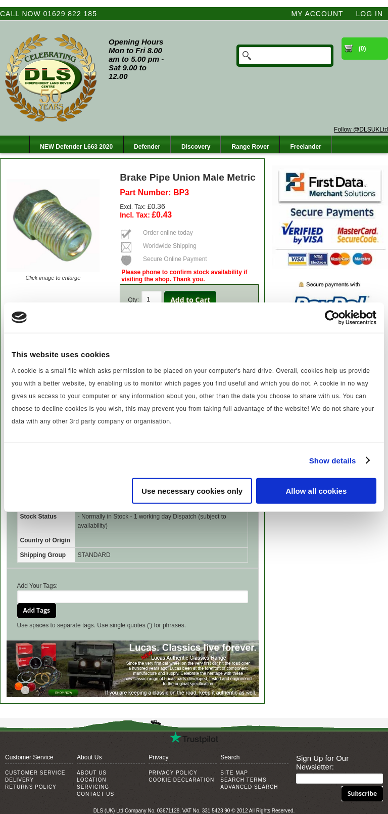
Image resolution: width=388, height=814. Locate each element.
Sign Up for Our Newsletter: (322, 762)
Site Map (234, 773)
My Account (318, 14)
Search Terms (243, 780)
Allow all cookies (316, 491)
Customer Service (35, 773)
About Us (92, 773)
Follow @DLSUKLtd (361, 129)
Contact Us (95, 794)
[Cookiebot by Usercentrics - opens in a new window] (332, 317)
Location (91, 780)
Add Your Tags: (37, 585)
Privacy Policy (173, 773)
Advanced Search (249, 787)
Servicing (93, 787)
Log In (369, 14)
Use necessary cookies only (192, 491)
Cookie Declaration (181, 780)
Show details (332, 460)
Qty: (133, 300)
